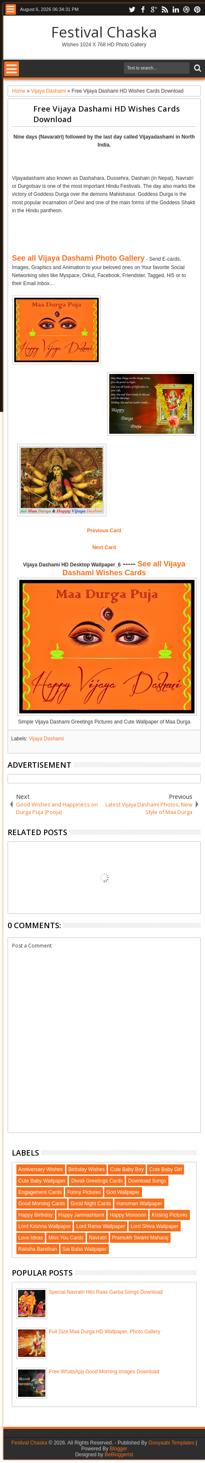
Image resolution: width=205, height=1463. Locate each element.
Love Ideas (30, 1238)
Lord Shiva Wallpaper (155, 1226)
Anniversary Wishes (40, 1169)
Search (196, 68)
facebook (142, 9)
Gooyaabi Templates (171, 1443)
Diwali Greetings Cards (97, 1181)
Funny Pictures (84, 1192)
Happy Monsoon (128, 1215)
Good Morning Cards (41, 1204)
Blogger (118, 1449)
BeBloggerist (119, 1455)
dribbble (186, 9)
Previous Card (104, 531)
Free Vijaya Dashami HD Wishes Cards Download (106, 113)
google (153, 9)
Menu (10, 9)
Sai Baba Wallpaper (85, 1249)
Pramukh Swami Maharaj (140, 1238)
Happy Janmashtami (81, 1215)
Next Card (104, 547)
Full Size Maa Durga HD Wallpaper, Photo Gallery (104, 1332)
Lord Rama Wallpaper (100, 1226)
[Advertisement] (107, 233)
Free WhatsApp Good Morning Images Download (104, 1372)
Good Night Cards (91, 1204)
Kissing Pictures (169, 1215)
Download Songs (147, 1181)
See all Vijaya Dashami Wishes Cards (124, 568)
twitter (131, 9)
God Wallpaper (123, 1192)
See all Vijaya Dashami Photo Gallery (78, 258)
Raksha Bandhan (37, 1249)
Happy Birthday (35, 1215)
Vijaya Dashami (46, 739)
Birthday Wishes (86, 1169)
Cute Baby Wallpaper (42, 1181)
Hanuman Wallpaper (139, 1204)
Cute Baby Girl (165, 1169)
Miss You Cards (65, 1238)
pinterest (197, 9)
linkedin (175, 9)
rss (164, 9)
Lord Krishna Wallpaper (44, 1226)
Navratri (98, 1238)
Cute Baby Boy (127, 1169)
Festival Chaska (104, 32)
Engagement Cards (40, 1192)
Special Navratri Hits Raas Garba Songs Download (106, 1292)
